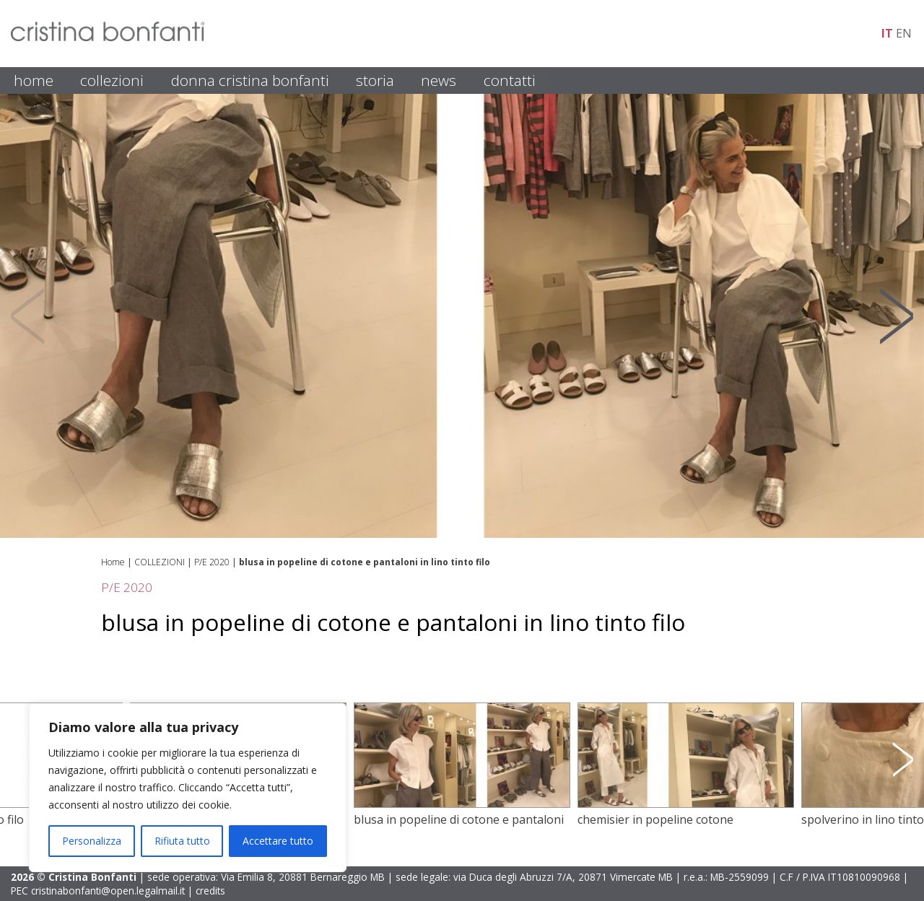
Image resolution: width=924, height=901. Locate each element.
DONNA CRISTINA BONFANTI (250, 80)
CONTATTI (510, 80)
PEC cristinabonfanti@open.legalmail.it (98, 890)
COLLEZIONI (112, 80)
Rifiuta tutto (182, 841)
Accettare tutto (278, 841)
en (904, 33)
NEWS (438, 80)
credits (210, 890)
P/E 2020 (212, 562)
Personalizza (91, 841)
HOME (33, 80)
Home (113, 562)
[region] (187, 787)
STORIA (375, 80)
